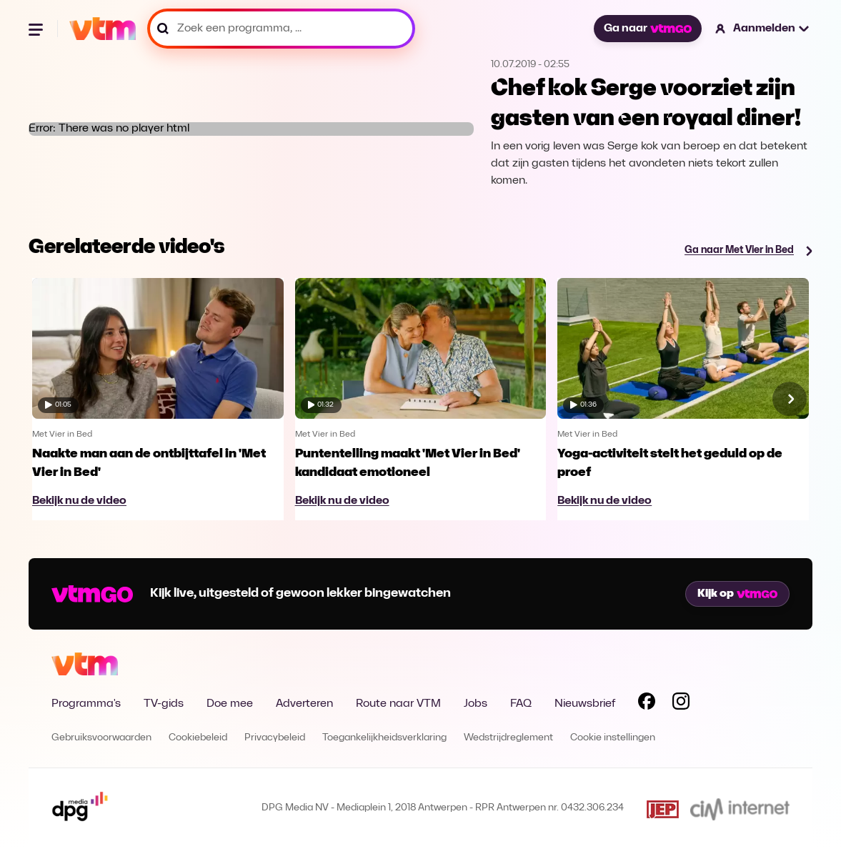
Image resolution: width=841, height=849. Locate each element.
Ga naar (647, 28)
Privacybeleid (274, 738)
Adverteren (304, 704)
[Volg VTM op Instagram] (681, 703)
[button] (762, 28)
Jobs (475, 704)
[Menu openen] (37, 28)
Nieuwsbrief (584, 704)
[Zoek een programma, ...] (281, 28)
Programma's (86, 704)
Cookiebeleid (198, 738)
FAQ (521, 704)
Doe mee (229, 704)
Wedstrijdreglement (508, 738)
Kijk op (737, 594)
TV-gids (164, 704)
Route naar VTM (398, 704)
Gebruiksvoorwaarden (101, 738)
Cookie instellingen (612, 738)
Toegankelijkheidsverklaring (384, 738)
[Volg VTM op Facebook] (646, 703)
